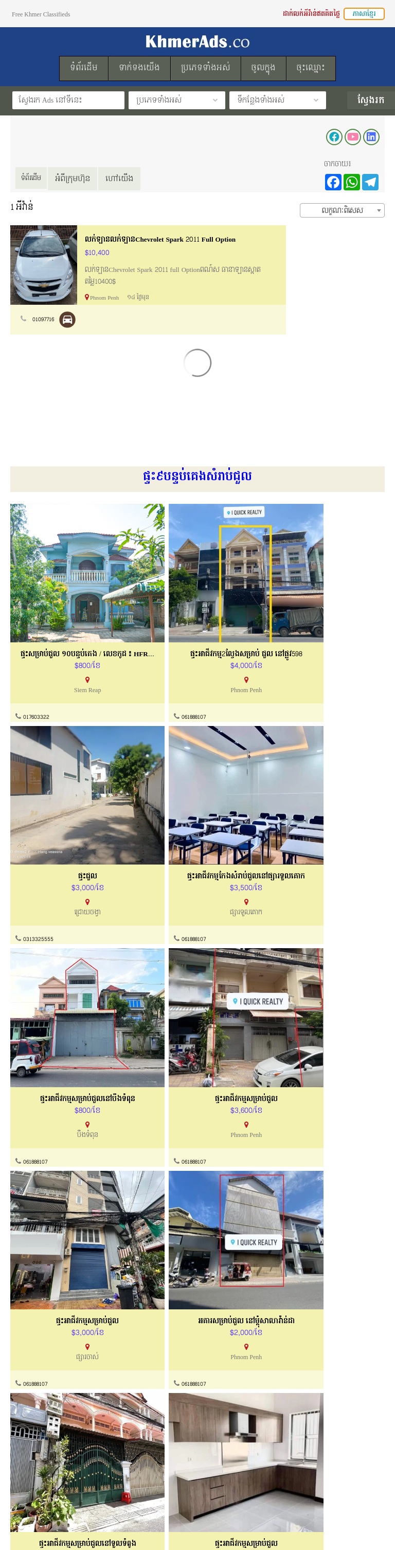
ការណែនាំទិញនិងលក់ (229, 1387)
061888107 (162, 688)
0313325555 (291, 688)
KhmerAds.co (221, 1528)
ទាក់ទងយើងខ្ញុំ (219, 1368)
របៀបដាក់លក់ (30, 1458)
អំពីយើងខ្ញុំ (25, 1368)
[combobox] (342, 210)
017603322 (36, 688)
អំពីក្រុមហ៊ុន (80, 178)
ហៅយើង (127, 178)
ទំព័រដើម (35, 178)
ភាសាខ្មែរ (364, 13)
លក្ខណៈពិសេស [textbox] (342, 211)
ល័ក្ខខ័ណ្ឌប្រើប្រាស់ (37, 1387)
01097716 (44, 319)
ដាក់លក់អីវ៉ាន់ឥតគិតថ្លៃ (311, 13)
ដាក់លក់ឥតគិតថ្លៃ (35, 1477)
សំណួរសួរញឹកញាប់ (225, 1407)
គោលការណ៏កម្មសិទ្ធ (38, 1407)
